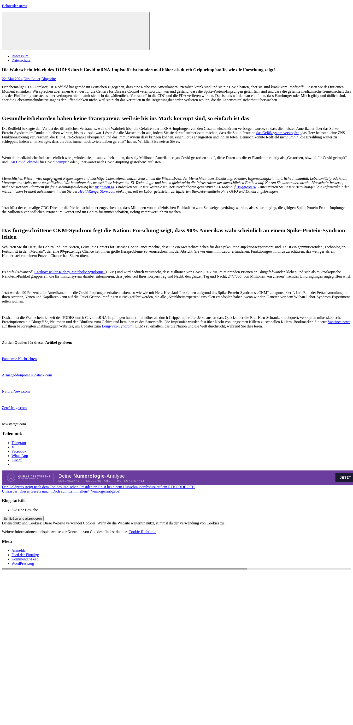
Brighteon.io (104, 187)
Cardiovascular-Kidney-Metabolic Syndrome (70, 272)
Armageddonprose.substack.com (27, 375)
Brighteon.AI (246, 187)
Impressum (20, 56)
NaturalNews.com (16, 391)
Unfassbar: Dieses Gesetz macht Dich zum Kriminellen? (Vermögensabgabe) (61, 491)
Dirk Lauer (32, 79)
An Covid (17, 162)
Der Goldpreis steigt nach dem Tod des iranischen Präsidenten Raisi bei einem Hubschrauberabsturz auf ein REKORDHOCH (98, 487)
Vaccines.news (339, 322)
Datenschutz (21, 60)
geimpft (62, 162)
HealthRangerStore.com (97, 191)
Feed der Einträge (25, 555)
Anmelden (20, 550)
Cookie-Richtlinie (142, 532)
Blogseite (48, 79)
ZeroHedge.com (14, 408)
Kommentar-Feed (25, 559)
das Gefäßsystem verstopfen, (278, 133)
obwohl (33, 162)
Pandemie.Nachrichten (19, 359)
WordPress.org (23, 563)
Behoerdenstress (14, 6)
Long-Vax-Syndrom (118, 326)
